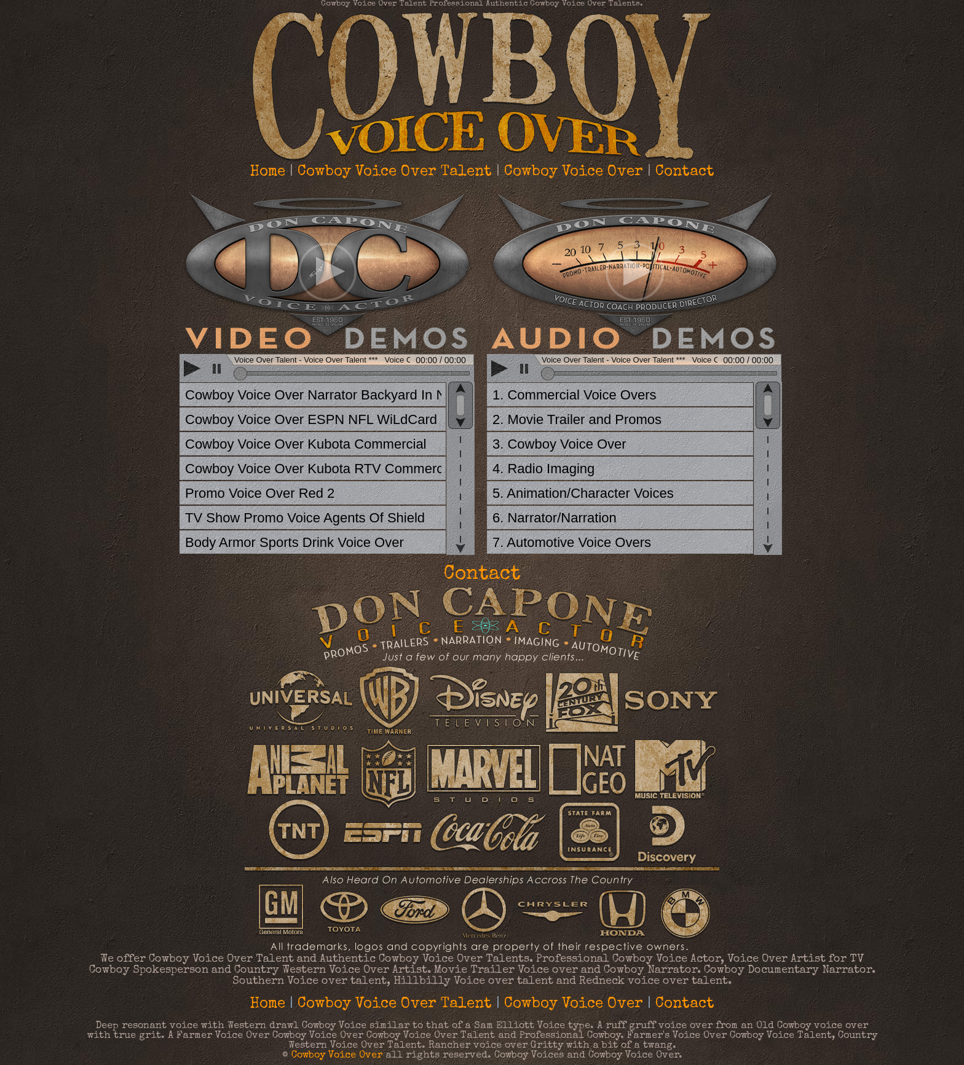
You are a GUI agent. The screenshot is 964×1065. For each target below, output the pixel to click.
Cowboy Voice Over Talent (395, 172)
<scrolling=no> (328, 369)
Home (267, 172)
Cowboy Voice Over (573, 172)
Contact (684, 172)
